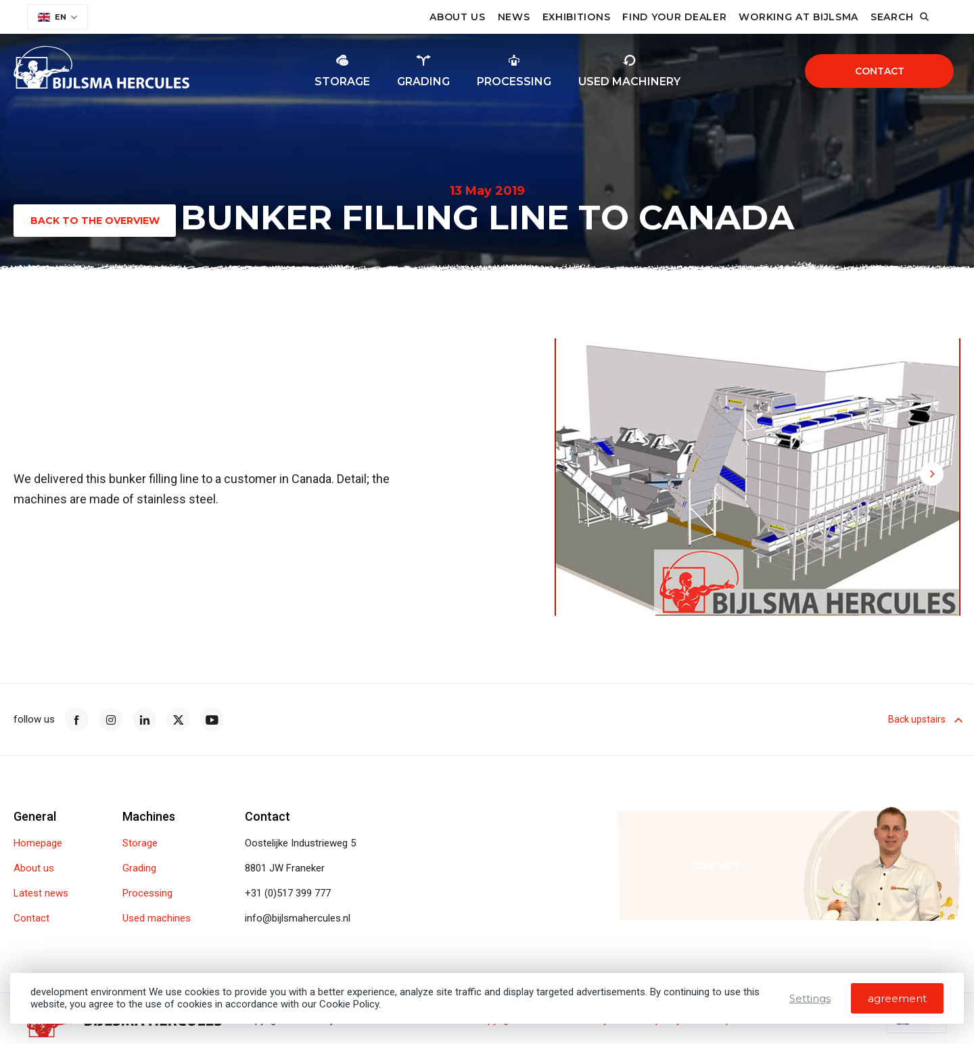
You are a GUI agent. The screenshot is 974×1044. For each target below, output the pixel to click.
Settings (810, 998)
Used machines (156, 918)
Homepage (38, 843)
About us (458, 17)
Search (892, 17)
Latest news (41, 893)
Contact (879, 71)
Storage (140, 843)
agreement (897, 998)
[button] (849, 364)
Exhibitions (576, 17)
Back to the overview (95, 220)
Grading (139, 868)
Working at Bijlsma (798, 17)
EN (52, 17)
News (514, 17)
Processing (147, 893)
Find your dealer (674, 17)
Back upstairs (924, 719)
